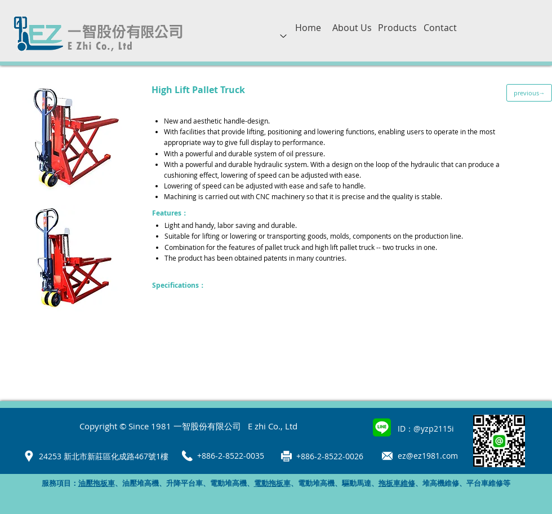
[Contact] (440, 27)
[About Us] (351, 27)
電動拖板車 (272, 483)
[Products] (397, 27)
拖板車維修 (397, 483)
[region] (284, 45)
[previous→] (529, 93)
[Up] (283, 36)
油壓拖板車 (96, 483)
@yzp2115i (433, 428)
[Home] (308, 27)
